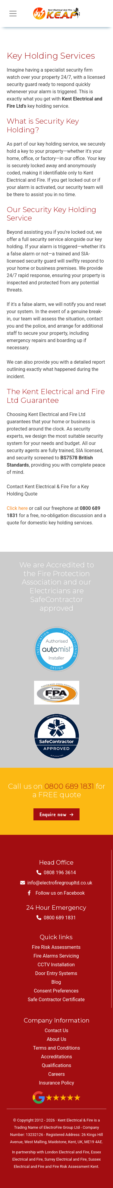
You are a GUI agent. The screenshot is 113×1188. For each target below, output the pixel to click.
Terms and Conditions (56, 1048)
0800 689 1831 (69, 786)
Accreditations (56, 1057)
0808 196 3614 (56, 872)
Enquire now (56, 814)
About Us (56, 1039)
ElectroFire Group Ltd (62, 1127)
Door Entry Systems (56, 973)
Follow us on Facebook (56, 893)
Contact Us (56, 1030)
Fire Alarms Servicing (56, 956)
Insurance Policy (56, 1083)
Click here (17, 508)
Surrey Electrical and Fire (65, 1159)
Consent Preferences (56, 991)
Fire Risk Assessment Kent (75, 1166)
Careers (56, 1074)
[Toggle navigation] (13, 14)
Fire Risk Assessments (56, 947)
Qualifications (56, 1065)
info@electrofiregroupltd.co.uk (56, 883)
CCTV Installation (56, 964)
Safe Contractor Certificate (56, 999)
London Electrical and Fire (67, 1152)
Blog (56, 982)
